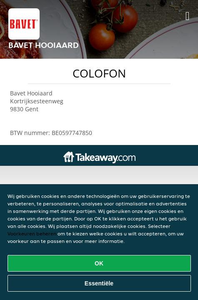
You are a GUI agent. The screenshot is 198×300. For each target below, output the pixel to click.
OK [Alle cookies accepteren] (99, 263)
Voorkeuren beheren (32, 233)
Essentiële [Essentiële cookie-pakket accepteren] (99, 283)
